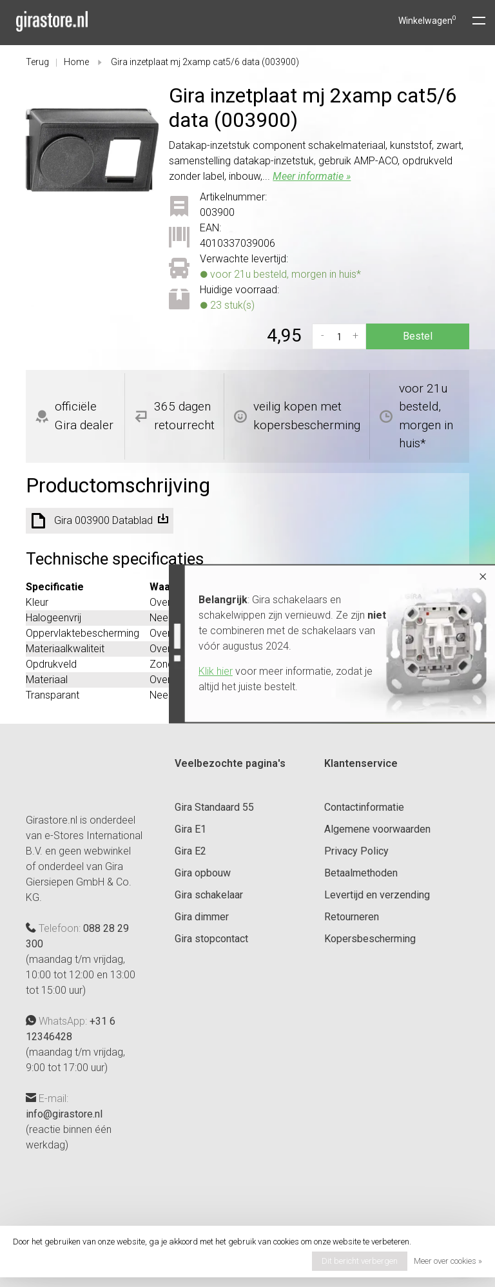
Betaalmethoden (361, 873)
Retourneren (351, 917)
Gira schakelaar (209, 895)
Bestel (417, 336)
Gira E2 (190, 851)
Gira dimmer (202, 917)
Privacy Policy (356, 851)
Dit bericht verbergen (360, 1261)
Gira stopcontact (211, 939)
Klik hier (189, 671)
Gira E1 (190, 829)
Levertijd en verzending (377, 895)
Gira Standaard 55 (214, 807)
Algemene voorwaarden (377, 829)
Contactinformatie (364, 807)
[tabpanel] (92, 150)
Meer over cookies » (448, 1261)
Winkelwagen (427, 20)
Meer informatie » (312, 176)
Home (76, 62)
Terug (37, 62)
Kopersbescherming (370, 939)
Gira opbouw (203, 873)
